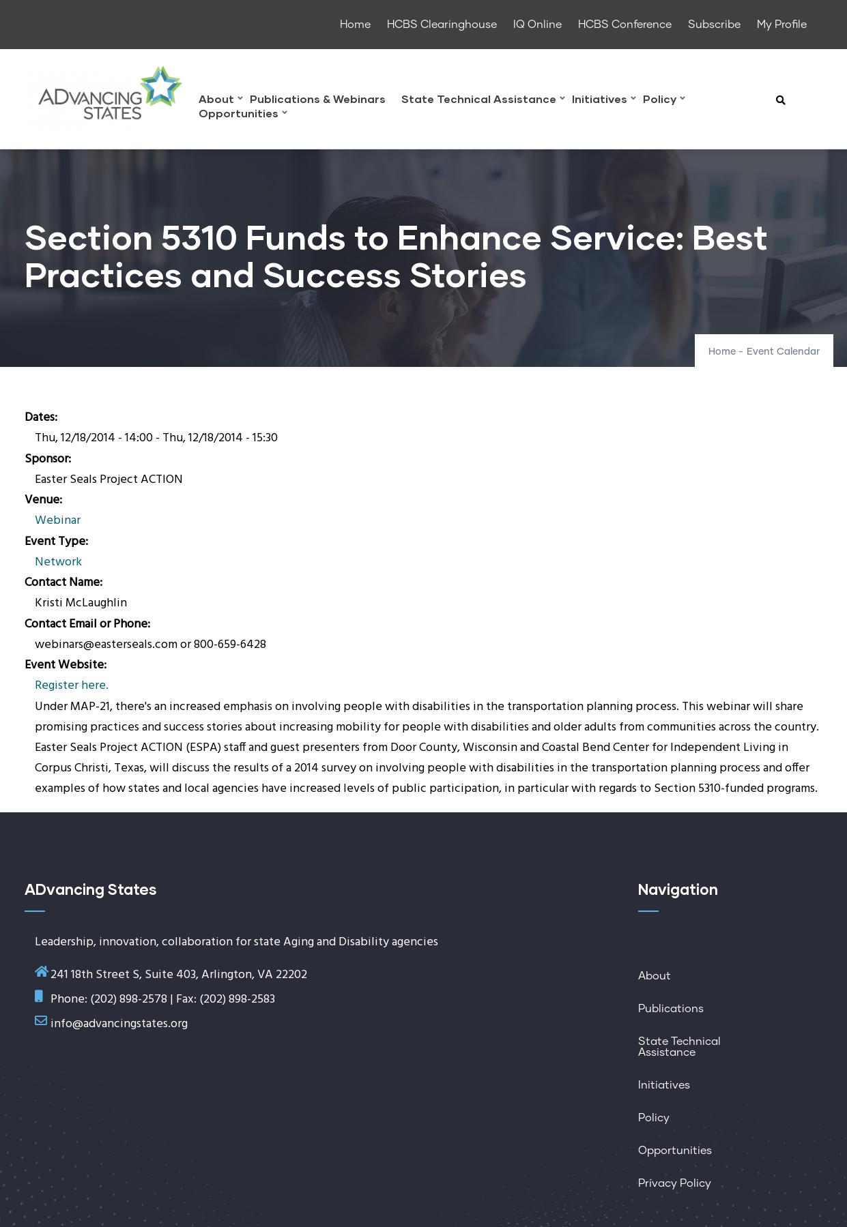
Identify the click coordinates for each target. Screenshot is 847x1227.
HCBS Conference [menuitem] (625, 24)
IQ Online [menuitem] (537, 24)
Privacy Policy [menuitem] (674, 1183)
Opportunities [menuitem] (243, 115)
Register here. (72, 686)
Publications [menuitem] (671, 1008)
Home (722, 352)
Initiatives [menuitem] (604, 100)
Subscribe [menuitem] (714, 24)
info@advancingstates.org (119, 1024)
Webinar (58, 521)
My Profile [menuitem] (782, 24)
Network (58, 562)
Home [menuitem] (355, 24)
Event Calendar (783, 352)
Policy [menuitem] (664, 100)
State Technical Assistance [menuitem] (483, 100)
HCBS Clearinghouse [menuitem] (442, 24)
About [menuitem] (220, 100)
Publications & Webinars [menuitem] (318, 99)
